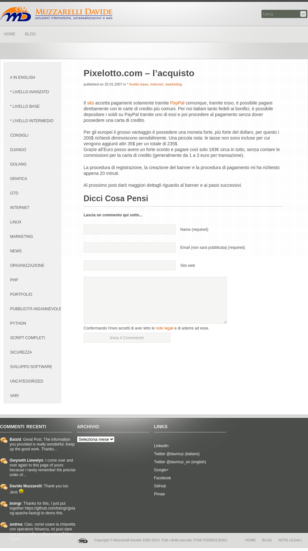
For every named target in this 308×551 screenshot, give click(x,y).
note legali (165, 328)
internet (156, 84)
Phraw (159, 494)
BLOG (30, 34)
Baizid (15, 439)
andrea (16, 524)
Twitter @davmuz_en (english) (180, 462)
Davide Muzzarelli (56, 13)
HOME (9, 34)
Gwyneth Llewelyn (26, 460)
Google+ (161, 470)
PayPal (177, 102)
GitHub (160, 486)
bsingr (15, 503)
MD (82, 540)
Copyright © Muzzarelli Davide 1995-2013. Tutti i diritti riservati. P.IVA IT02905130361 (160, 540)
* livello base (138, 84)
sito (90, 102)
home (250, 540)
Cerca (303, 14)
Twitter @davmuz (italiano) (177, 454)
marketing (173, 84)
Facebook (162, 478)
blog (267, 540)
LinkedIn (161, 446)
